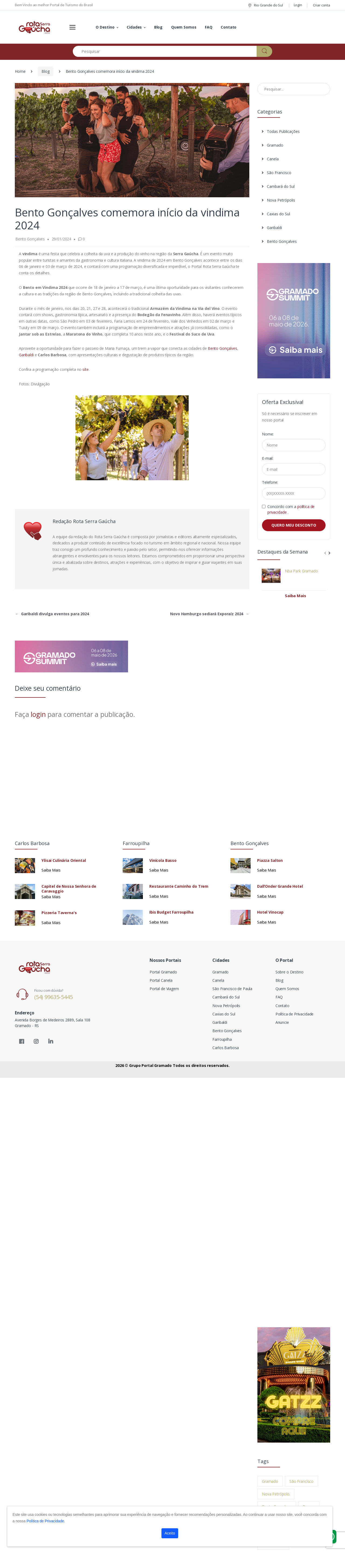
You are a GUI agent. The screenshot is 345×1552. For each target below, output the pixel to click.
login (38, 714)
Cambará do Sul (278, 186)
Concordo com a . (291, 509)
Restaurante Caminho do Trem (178, 886)
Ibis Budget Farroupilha (171, 912)
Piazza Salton (270, 860)
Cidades (134, 27)
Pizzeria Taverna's (59, 912)
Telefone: (270, 482)
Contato (228, 27)
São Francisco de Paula (232, 988)
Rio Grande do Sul (265, 5)
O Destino (105, 27)
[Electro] (35, 27)
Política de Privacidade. (45, 1521)
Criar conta (321, 5)
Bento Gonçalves (222, 348)
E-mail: (267, 458)
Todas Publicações (281, 131)
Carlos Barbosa (225, 1047)
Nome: (268, 434)
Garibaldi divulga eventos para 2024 (52, 613)
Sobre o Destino (289, 971)
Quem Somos (183, 27)
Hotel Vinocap (270, 912)
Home (20, 71)
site (85, 369)
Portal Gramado (163, 971)
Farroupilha (222, 1039)
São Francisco (276, 172)
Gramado (272, 145)
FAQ (208, 27)
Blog (158, 27)
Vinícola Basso (163, 860)
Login (298, 4)
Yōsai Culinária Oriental (64, 860)
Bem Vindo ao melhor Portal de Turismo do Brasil (54, 4)
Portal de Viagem (164, 988)
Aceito (170, 1533)
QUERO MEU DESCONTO (293, 525)
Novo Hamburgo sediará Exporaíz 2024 (209, 613)
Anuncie (282, 1022)
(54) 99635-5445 (53, 997)
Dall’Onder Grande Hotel (280, 886)
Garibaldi (26, 354)
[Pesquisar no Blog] (293, 89)
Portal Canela (161, 980)
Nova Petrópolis (278, 200)
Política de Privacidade (294, 1014)
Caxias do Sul (276, 213)
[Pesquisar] (165, 51)
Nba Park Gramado (301, 571)
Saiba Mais (295, 595)
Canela (270, 158)
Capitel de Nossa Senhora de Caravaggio (69, 889)
